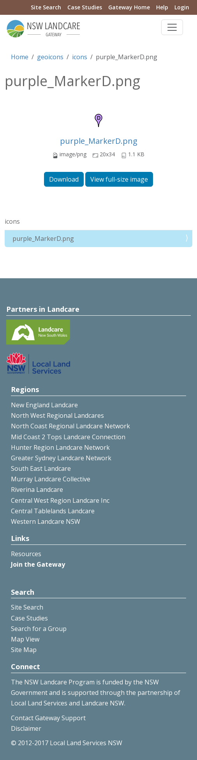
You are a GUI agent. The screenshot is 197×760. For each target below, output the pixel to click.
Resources (26, 554)
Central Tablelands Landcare (53, 511)
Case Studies (84, 7)
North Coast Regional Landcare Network (70, 426)
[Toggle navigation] (172, 27)
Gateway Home (129, 7)
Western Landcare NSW (45, 521)
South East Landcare (41, 468)
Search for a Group (39, 628)
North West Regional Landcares (57, 415)
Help (162, 7)
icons (79, 57)
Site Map (24, 649)
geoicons (50, 57)
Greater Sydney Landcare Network (61, 458)
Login (181, 7)
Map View (25, 639)
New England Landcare (44, 405)
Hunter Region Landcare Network (60, 447)
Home (19, 57)
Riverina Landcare (37, 489)
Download (64, 179)
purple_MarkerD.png (98, 141)
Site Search (46, 7)
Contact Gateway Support (48, 718)
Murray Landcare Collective (50, 479)
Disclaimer (26, 728)
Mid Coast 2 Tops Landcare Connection (68, 437)
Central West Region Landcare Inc (60, 500)
